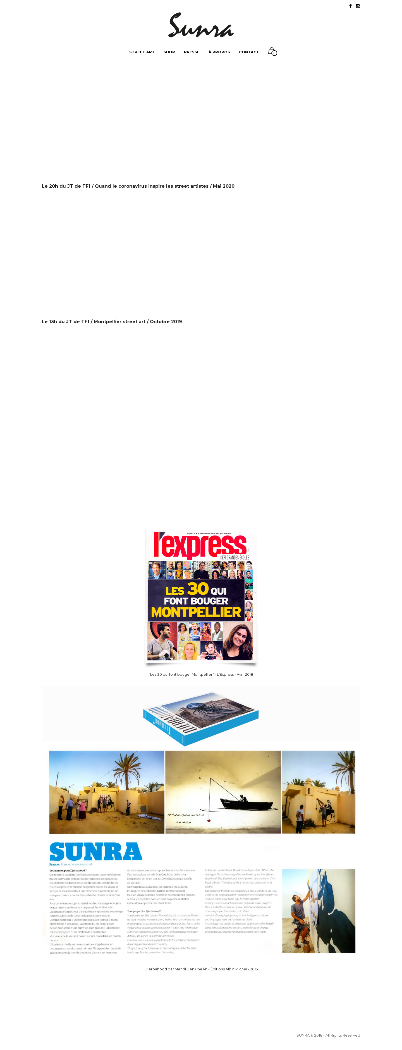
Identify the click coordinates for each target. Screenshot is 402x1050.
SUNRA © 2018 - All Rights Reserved (328, 1035)
